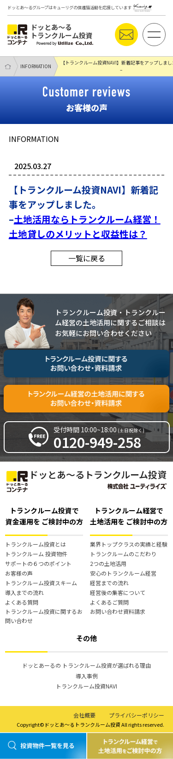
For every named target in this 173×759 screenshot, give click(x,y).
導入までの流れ (24, 592)
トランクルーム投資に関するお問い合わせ (44, 615)
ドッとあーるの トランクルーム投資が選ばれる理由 (86, 665)
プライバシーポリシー (136, 715)
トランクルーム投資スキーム (41, 583)
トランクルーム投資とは (35, 544)
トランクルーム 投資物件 (36, 554)
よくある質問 (21, 602)
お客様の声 (19, 573)
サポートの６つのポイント (38, 563)
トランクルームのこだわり (123, 554)
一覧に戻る (86, 258)
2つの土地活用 (108, 563)
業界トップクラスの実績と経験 (128, 544)
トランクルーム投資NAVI (86, 686)
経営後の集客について (117, 592)
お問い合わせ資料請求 (117, 611)
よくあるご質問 (109, 602)
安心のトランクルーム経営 (123, 573)
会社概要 (84, 715)
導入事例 (87, 676)
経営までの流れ (109, 583)
